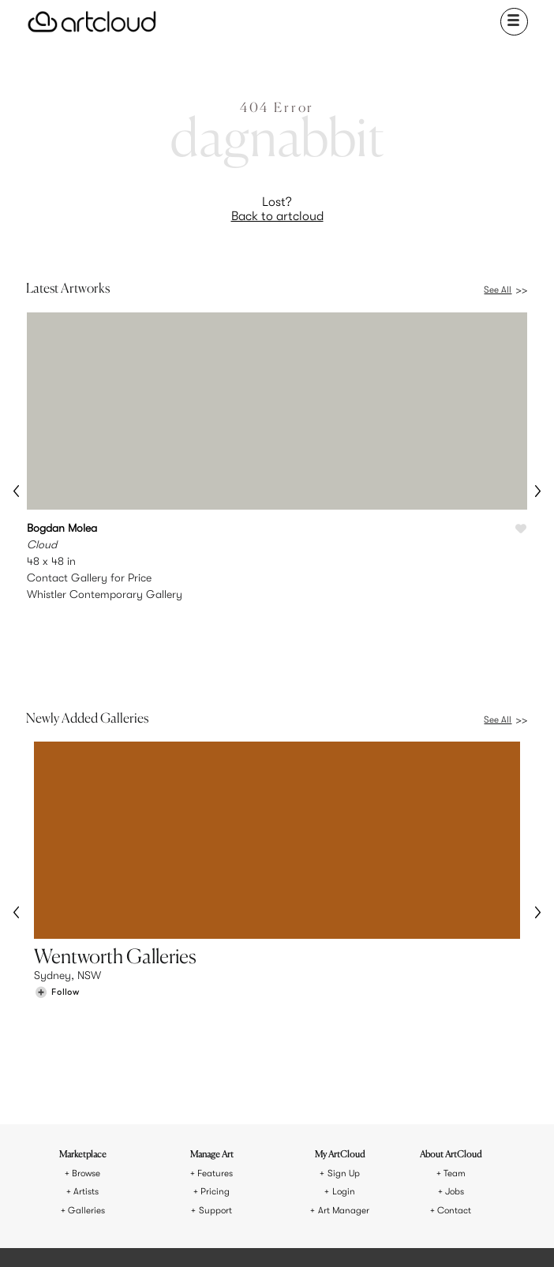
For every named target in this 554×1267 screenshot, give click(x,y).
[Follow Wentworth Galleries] (57, 926)
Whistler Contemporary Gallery (104, 594)
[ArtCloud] (92, 22)
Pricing (215, 1042)
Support (215, 1061)
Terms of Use (245, 1178)
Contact (454, 1061)
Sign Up (344, 1023)
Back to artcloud (277, 216)
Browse (86, 1023)
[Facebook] (274, 1235)
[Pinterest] (236, 1235)
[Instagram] (199, 1235)
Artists (86, 1042)
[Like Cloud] (521, 529)
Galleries (86, 1061)
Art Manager (343, 1061)
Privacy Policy (308, 1178)
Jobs (454, 1042)
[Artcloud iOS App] (333, 1234)
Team (455, 1023)
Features (215, 1023)
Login (343, 1042)
